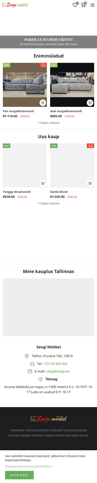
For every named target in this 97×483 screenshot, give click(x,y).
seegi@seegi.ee (58, 371)
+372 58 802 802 (55, 363)
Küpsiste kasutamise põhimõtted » (28, 466)
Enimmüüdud (49, 56)
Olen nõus (19, 475)
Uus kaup (48, 136)
